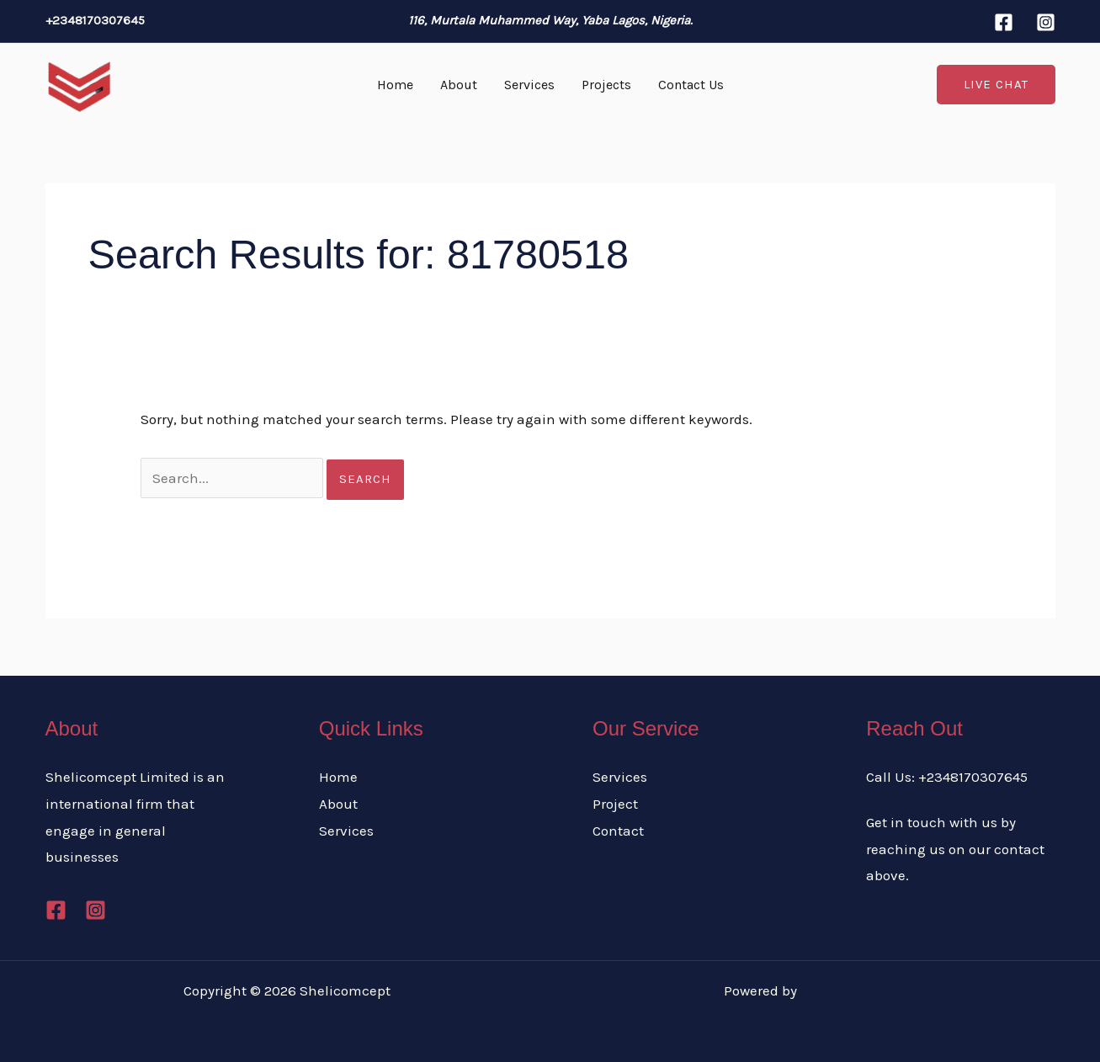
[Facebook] (1003, 22)
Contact (618, 830)
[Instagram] (1045, 22)
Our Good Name (851, 990)
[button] (996, 84)
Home (395, 85)
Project (615, 803)
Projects (606, 85)
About (458, 85)
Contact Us (691, 85)
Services (529, 85)
